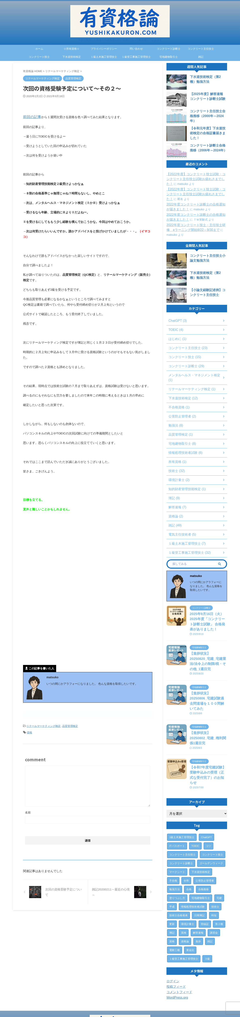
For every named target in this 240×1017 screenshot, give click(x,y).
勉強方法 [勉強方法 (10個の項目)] (174, 855)
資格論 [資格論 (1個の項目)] (185, 907)
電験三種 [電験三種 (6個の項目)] (174, 915)
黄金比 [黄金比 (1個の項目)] (190, 915)
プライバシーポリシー (104, 48)
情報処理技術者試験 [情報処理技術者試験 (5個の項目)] (193, 872)
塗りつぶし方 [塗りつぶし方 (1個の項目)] (177, 863)
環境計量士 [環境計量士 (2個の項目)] (187, 889)
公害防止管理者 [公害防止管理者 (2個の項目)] (205, 846)
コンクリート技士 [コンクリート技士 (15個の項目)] (212, 820)
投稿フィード (174, 952)
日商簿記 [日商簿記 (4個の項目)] (199, 881)
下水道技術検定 (71, 56)
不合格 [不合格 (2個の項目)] (173, 846)
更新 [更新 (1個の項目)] (172, 889)
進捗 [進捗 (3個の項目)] (198, 907)
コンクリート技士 (39, 56)
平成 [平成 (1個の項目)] (172, 872)
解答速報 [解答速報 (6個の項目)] (198, 898)
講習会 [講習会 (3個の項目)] (214, 898)
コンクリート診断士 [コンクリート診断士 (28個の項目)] (181, 829)
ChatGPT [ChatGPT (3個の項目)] (206, 803)
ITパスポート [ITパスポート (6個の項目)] (177, 811)
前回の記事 (30, 116)
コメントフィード (177, 958)
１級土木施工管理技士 (104, 56)
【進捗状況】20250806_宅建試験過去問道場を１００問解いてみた (208, 683)
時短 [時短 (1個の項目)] (214, 881)
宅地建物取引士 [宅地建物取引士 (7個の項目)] (201, 863)
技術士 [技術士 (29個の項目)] (215, 872)
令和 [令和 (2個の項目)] (186, 846)
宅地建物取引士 (168, 56)
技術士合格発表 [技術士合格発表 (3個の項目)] (178, 881)
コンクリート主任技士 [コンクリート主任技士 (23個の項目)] (182, 820)
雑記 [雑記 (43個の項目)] (210, 907)
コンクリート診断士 (168, 48)
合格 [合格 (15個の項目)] (189, 855)
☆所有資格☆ (71, 48)
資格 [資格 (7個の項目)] (172, 907)
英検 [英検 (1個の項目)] (183, 898)
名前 (28, 809)
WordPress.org (175, 963)
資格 (29, 730)
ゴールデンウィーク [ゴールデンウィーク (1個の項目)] (211, 829)
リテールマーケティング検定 (43, 724)
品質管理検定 (70, 724)
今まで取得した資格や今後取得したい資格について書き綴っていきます (120, 1005)
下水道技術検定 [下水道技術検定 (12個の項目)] (201, 837)
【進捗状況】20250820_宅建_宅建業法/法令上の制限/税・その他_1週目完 (208, 650)
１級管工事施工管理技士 (136, 56)
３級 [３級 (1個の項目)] (207, 924)
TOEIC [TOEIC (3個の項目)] (195, 811)
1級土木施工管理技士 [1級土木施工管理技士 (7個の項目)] (181, 803)
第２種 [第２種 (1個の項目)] (219, 889)
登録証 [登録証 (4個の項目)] (205, 889)
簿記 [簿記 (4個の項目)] (172, 898)
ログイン (172, 947)
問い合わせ (136, 48)
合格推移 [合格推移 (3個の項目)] (203, 855)
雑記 (200, 56)
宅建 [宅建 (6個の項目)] (219, 863)
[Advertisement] (57, 547)
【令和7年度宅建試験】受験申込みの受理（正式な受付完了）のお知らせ (208, 744)
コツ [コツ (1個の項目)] (208, 811)
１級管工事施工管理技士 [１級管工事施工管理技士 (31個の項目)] (183, 924)
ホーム (39, 48)
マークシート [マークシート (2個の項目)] (177, 837)
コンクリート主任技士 (201, 48)
